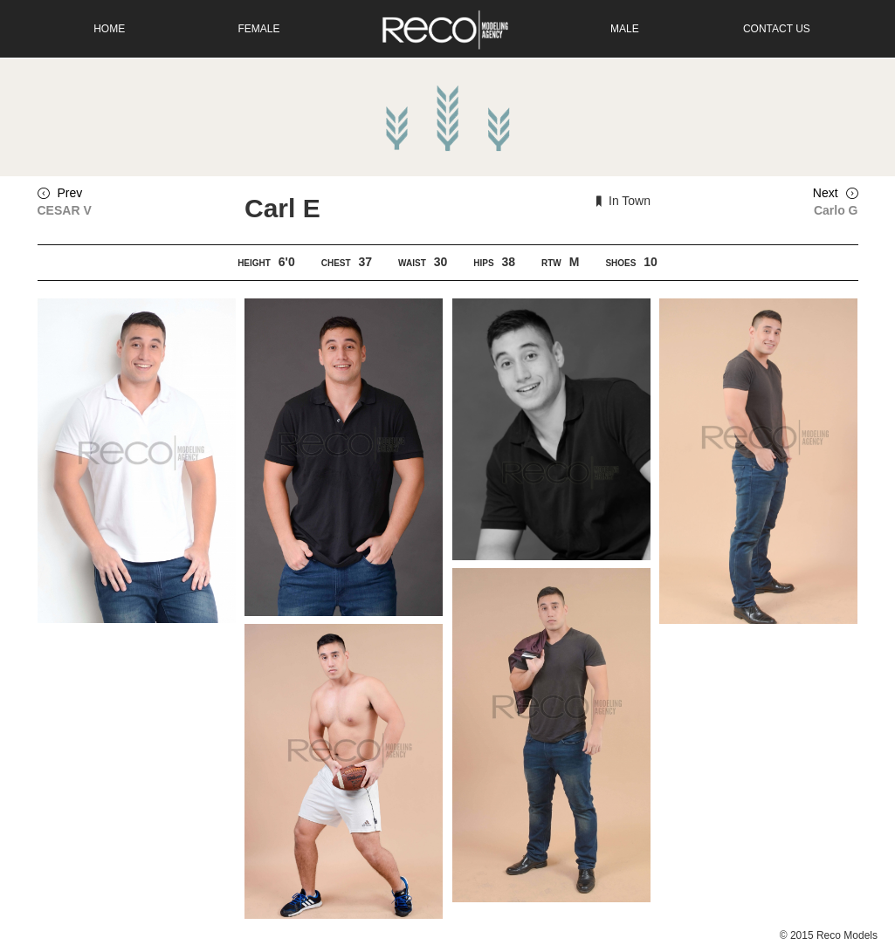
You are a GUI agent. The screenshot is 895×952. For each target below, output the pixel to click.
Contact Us (776, 29)
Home (109, 29)
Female (258, 29)
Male (624, 29)
